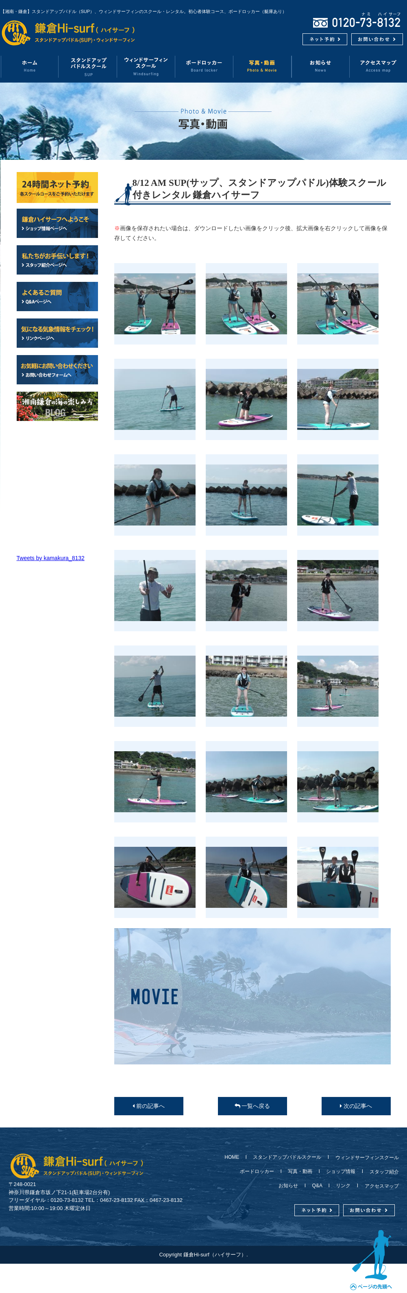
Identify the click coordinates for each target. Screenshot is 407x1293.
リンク (343, 1185)
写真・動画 (262, 66)
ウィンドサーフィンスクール (146, 66)
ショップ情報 (340, 1171)
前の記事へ (149, 1106)
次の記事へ (356, 1106)
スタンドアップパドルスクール (287, 1157)
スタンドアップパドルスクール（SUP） (88, 66)
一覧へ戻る (252, 1106)
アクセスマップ (379, 1186)
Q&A (317, 1185)
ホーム (29, 66)
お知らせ (321, 66)
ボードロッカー (204, 66)
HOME (234, 1157)
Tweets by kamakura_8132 (51, 558)
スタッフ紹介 (382, 1172)
